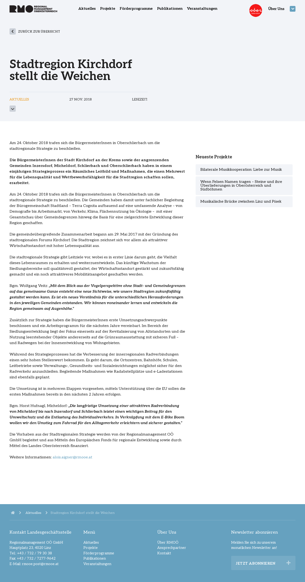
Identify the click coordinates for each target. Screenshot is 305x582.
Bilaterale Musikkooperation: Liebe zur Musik (241, 169)
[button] (288, 563)
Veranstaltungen (97, 564)
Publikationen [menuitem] (170, 8)
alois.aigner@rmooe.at (72, 457)
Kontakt (164, 553)
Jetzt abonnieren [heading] (255, 563)
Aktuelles (91, 542)
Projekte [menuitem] (107, 8)
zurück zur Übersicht (39, 32)
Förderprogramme (98, 553)
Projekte (90, 548)
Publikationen (94, 558)
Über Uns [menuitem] (276, 9)
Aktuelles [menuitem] (87, 8)
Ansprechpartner (171, 548)
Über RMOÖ (167, 542)
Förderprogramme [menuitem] (136, 8)
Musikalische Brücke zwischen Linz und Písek (240, 201)
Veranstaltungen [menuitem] (202, 8)
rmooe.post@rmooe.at (40, 564)
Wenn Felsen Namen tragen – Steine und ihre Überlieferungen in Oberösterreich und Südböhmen (241, 186)
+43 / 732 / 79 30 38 (34, 553)
